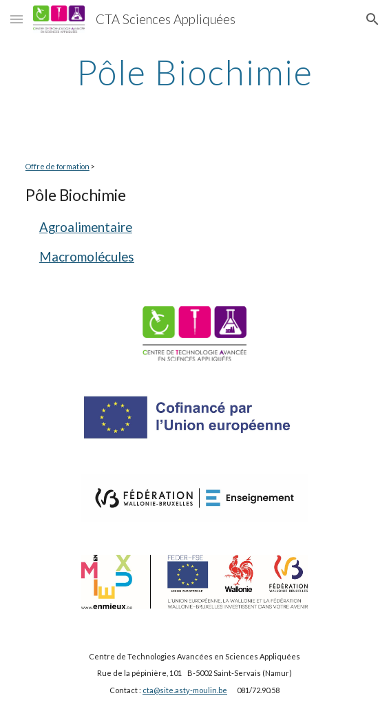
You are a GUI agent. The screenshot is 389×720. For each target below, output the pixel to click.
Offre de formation (57, 166)
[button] (16, 19)
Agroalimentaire (85, 227)
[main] (194, 72)
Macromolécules (86, 256)
